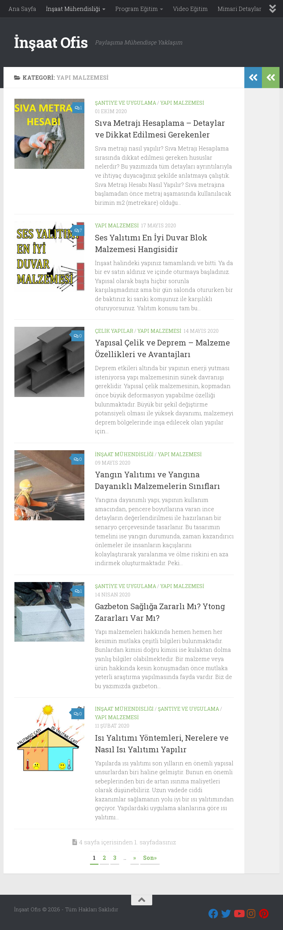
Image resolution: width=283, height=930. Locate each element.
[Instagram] (251, 914)
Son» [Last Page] (150, 857)
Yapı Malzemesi (182, 102)
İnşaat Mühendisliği (73, 8)
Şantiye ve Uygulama (125, 102)
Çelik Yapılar (114, 331)
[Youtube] (239, 914)
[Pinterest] (264, 914)
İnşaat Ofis (51, 42)
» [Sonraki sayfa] (134, 857)
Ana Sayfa (22, 8)
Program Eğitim (136, 8)
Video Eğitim (190, 8)
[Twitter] (226, 914)
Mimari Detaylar (240, 8)
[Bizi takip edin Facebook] (213, 914)
